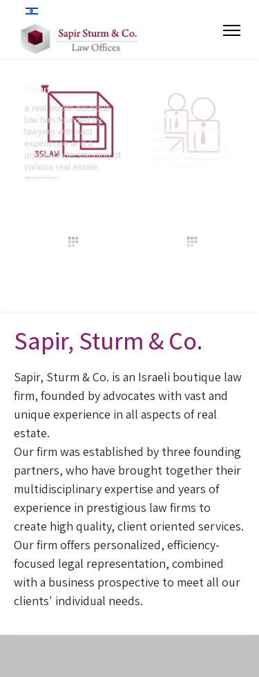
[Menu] (231, 30)
